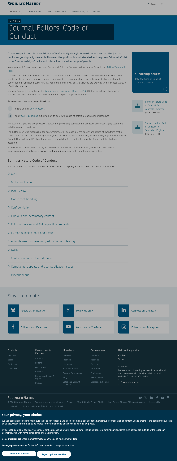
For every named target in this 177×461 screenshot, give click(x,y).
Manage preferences (13, 447)
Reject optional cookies (54, 455)
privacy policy (17, 440)
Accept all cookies (18, 455)
